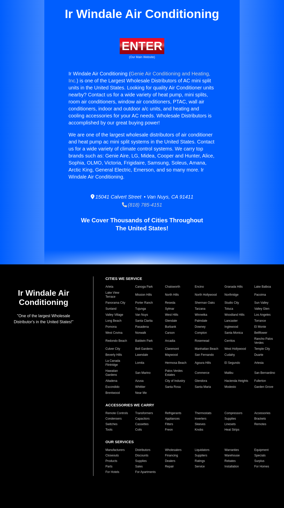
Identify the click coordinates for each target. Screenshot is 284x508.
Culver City (112, 349)
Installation (231, 466)
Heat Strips (231, 429)
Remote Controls (116, 413)
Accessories (262, 413)
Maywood (171, 355)
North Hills (172, 294)
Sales (139, 466)
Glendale (171, 320)
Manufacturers (115, 450)
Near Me (141, 393)
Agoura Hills (203, 363)
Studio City (231, 302)
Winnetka (201, 314)
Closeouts (112, 455)
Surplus (259, 461)
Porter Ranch (144, 302)
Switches (111, 424)
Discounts (142, 455)
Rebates (230, 461)
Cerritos (229, 341)
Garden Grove (263, 387)
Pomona (111, 326)
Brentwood (112, 393)
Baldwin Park (144, 341)
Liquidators (202, 450)
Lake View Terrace (112, 294)
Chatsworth (172, 286)
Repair (169, 466)
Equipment (261, 450)
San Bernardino (264, 373)
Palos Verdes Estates (174, 373)
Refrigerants (173, 413)
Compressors (233, 413)
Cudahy (229, 355)
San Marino (143, 373)
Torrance (260, 320)
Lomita (139, 363)
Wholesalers (173, 450)
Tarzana (200, 308)
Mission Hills (143, 294)
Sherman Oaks (205, 302)
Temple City (262, 349)
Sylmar (169, 308)
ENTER (142, 46)
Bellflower (260, 332)
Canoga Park (144, 286)
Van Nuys (141, 314)
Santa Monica (233, 332)
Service (200, 466)
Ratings (200, 461)
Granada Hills (233, 286)
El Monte (260, 326)
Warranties (231, 450)
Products (111, 461)
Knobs (199, 429)
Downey (200, 326)
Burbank (170, 326)
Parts (108, 466)
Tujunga (140, 308)
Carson (170, 332)
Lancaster (231, 320)
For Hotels (112, 472)
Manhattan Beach (206, 349)
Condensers (113, 418)
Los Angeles (262, 314)
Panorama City (115, 302)
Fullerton (260, 381)
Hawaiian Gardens (111, 373)
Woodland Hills (234, 314)
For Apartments (145, 472)
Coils (138, 429)
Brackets (260, 418)
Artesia (258, 363)
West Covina (113, 332)
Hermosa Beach (176, 363)
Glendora (201, 381)
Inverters (201, 418)
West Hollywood (235, 349)
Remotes (260, 424)
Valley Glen (261, 308)
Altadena (111, 381)
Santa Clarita (144, 320)
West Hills (171, 314)
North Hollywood (206, 294)
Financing (171, 455)
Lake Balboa (262, 286)
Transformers (144, 413)
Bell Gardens (144, 349)
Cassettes (142, 424)
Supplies (230, 418)
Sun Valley (261, 302)
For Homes (261, 466)
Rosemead (202, 341)
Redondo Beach (116, 341)
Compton (201, 332)
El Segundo (232, 363)
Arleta (109, 286)
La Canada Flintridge (112, 363)
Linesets (230, 424)
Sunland (110, 308)
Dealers (170, 461)
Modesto (230, 387)
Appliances (172, 418)
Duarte (258, 355)
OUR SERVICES (119, 442)
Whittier (140, 387)
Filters (169, 424)
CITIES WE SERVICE (123, 278)
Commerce (202, 373)
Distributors (143, 450)
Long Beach (113, 320)
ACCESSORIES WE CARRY (129, 405)
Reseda (170, 302)
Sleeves (200, 424)
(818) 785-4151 (142, 205)
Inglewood (231, 326)
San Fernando (204, 355)
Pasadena (142, 326)
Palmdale (201, 320)
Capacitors (142, 418)
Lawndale (141, 355)
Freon (169, 429)
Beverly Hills (113, 355)
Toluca (228, 308)
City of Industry (175, 381)
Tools (108, 429)
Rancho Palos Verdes (263, 341)
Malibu (228, 373)
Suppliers (201, 455)
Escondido (112, 387)
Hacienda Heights (236, 381)
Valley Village (114, 314)
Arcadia (170, 341)
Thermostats (203, 413)
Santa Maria (203, 387)
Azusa (139, 381)
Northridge (231, 294)
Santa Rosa (173, 387)
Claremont (172, 349)
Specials (259, 455)
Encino (199, 286)
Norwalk (140, 332)
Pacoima (260, 294)
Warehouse (232, 455)
